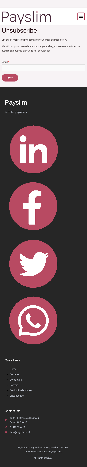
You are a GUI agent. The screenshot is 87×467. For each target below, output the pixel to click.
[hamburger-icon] (81, 16)
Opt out (10, 77)
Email (5, 62)
